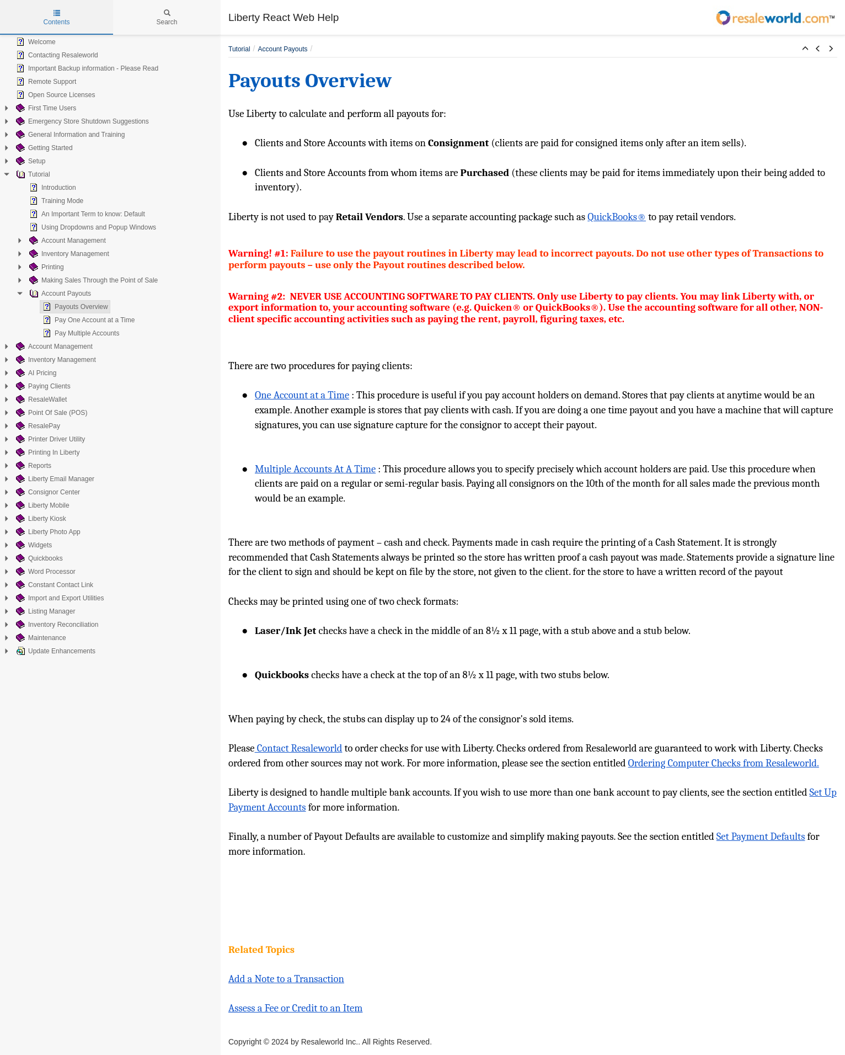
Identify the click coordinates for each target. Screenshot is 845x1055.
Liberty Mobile (41, 505)
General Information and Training (69, 134)
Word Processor (45, 571)
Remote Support (45, 81)
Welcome (35, 42)
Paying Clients (42, 386)
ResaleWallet (40, 399)
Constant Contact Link (53, 585)
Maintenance (40, 637)
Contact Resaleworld (299, 748)
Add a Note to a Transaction (286, 979)
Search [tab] (166, 17)
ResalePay (37, 426)
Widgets (33, 545)
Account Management (66, 240)
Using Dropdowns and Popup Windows (91, 227)
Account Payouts (59, 293)
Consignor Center (47, 492)
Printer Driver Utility (49, 439)
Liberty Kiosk (40, 518)
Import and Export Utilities (59, 598)
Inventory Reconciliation (56, 624)
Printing (45, 267)
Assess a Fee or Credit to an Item (295, 1008)
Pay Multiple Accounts (79, 333)
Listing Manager (44, 611)
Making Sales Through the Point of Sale (92, 280)
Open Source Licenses (54, 95)
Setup (29, 161)
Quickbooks (38, 558)
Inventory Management (68, 253)
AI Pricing (35, 373)
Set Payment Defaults (760, 836)
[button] (805, 49)
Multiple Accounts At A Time (315, 469)
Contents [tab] (56, 17)
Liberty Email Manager (54, 479)
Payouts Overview (74, 306)
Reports (32, 465)
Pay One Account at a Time (87, 320)
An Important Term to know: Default (86, 214)
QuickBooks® (616, 217)
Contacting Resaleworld (56, 55)
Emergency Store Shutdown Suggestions (81, 121)
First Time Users (45, 108)
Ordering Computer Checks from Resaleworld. (723, 763)
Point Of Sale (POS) (50, 412)
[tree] (110, 346)
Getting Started (43, 147)
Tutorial (32, 174)
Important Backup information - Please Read (86, 68)
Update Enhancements (54, 651)
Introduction (51, 187)
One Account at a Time (302, 395)
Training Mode (55, 200)
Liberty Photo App (47, 532)
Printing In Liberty (46, 452)
